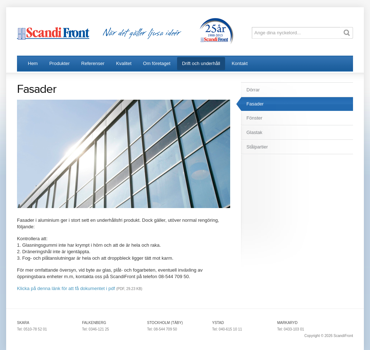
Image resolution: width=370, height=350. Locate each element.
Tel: (20, 329)
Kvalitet (124, 63)
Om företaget (157, 63)
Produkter (59, 63)
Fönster (254, 118)
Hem (33, 63)
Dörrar (253, 89)
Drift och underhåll (201, 63)
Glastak (254, 132)
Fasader (255, 104)
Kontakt (240, 63)
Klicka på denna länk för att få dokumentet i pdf (66, 288)
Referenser (92, 63)
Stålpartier (257, 147)
